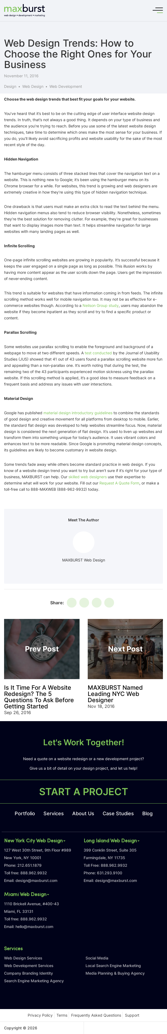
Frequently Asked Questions (96, 1015)
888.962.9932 (33, 873)
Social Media (97, 958)
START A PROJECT (83, 792)
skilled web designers (87, 476)
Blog (147, 813)
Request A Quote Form (119, 483)
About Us (83, 813)
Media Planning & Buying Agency (115, 973)
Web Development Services (28, 965)
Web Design (32, 86)
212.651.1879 (29, 865)
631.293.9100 (109, 873)
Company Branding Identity (28, 973)
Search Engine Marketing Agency (34, 980)
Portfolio (25, 813)
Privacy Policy (40, 1015)
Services (53, 813)
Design (10, 86)
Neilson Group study (101, 305)
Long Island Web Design (112, 841)
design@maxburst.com (36, 880)
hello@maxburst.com (34, 926)
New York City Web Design (34, 841)
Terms (61, 1015)
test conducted (98, 353)
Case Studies (118, 813)
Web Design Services (23, 958)
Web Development (65, 86)
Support (132, 1015)
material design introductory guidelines (77, 412)
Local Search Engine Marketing (113, 965)
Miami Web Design (26, 894)
